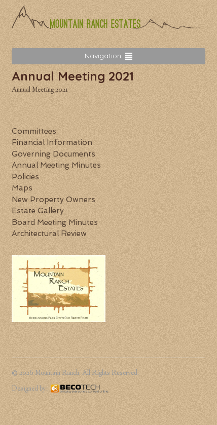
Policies (25, 176)
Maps (22, 187)
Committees (34, 131)
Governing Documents (53, 154)
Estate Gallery (38, 210)
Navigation (103, 55)
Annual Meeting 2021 (40, 90)
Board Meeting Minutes (55, 222)
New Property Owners (53, 199)
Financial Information (52, 142)
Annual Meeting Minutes (56, 165)
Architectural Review (49, 233)
